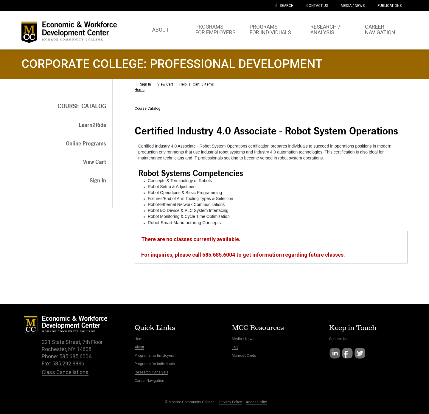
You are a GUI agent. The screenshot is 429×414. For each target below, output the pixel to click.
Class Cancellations (65, 372)
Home (139, 90)
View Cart (165, 84)
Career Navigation (149, 381)
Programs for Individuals (155, 364)
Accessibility (256, 402)
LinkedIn (335, 353)
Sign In (146, 84)
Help (182, 84)
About (139, 347)
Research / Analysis (151, 372)
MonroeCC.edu (244, 355)
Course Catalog (147, 108)
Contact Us (338, 339)
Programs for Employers (154, 355)
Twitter (360, 353)
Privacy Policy (230, 402)
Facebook (347, 353)
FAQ (235, 347)
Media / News (243, 339)
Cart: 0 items (203, 84)
